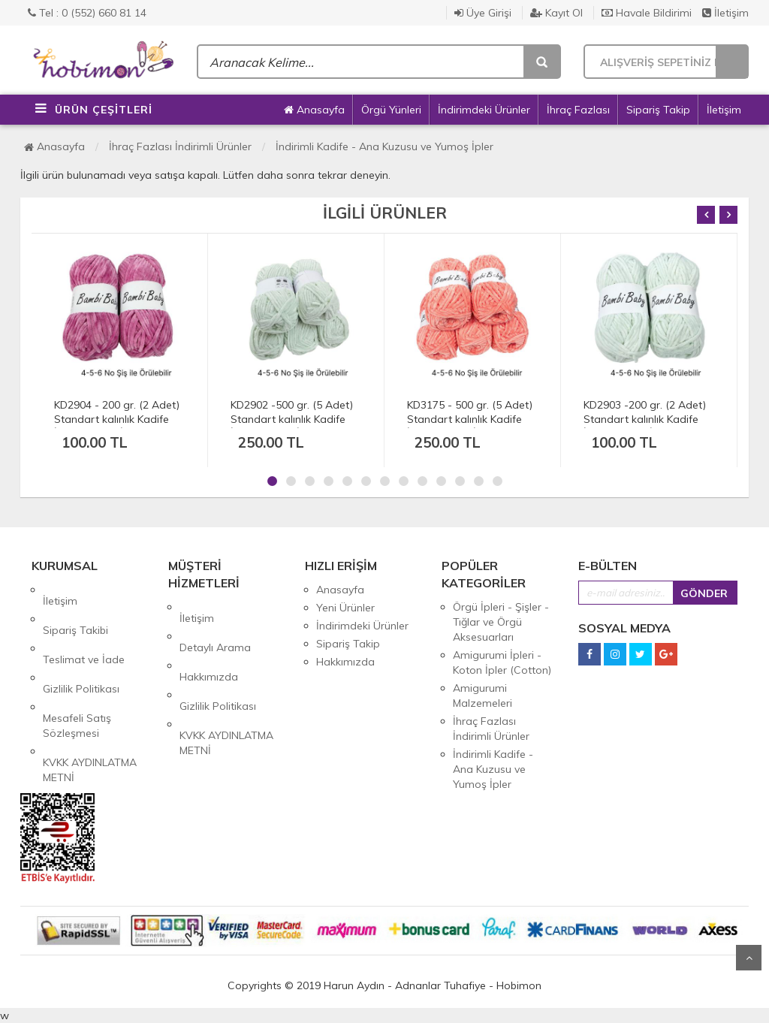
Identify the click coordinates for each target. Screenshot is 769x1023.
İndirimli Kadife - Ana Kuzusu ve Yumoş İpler (384, 146)
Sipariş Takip (658, 109)
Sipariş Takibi (75, 607)
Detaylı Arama (215, 625)
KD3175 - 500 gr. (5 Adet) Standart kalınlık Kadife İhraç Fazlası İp (469, 419)
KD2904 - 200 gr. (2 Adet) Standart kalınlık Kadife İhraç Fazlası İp (116, 419)
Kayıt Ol (556, 13)
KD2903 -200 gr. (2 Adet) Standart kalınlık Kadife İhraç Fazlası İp (645, 419)
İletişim (725, 13)
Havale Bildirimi (647, 13)
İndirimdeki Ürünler (484, 109)
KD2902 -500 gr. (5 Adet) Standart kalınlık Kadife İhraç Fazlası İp (292, 419)
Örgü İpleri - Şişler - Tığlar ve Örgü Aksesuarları (501, 622)
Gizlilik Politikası (81, 643)
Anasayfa (314, 109)
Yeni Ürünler (345, 607)
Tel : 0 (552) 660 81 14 (87, 13)
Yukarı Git (748, 957)
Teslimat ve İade (84, 625)
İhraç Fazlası (578, 109)
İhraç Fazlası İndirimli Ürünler (180, 146)
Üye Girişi (482, 13)
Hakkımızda (208, 643)
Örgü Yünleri (391, 109)
